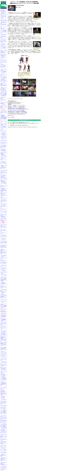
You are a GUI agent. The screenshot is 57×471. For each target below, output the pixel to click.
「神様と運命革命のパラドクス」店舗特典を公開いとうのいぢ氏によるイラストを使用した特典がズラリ (3, 379)
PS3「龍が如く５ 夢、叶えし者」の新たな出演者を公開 (3, 439)
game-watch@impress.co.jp (24, 125)
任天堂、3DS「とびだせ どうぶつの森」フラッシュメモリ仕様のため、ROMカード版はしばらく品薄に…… (3, 16)
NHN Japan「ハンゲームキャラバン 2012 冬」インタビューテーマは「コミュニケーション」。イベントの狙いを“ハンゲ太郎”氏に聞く (3, 210)
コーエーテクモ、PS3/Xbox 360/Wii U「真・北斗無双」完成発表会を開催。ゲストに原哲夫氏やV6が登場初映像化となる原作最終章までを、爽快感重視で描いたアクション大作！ (3, 117)
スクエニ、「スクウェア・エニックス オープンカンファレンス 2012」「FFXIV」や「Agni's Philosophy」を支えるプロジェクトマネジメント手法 (3, 205)
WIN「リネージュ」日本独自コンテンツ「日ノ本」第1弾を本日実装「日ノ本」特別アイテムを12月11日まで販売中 (3, 368)
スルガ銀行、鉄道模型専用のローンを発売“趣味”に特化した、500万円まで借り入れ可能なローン (3, 246)
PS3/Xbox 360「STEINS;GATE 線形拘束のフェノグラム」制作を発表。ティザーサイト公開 (3, 442)
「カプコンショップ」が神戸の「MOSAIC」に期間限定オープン (3, 186)
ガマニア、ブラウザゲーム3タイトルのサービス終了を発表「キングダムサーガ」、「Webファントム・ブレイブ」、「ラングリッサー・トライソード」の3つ (3, 273)
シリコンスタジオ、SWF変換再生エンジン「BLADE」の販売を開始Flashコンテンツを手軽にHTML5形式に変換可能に (3, 305)
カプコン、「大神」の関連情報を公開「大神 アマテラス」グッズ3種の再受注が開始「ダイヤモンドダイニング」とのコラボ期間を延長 (3, 181)
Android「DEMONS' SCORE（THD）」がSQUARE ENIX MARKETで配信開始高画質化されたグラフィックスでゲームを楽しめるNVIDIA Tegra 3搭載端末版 (3, 338)
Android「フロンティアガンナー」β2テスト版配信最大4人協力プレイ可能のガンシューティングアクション (3, 242)
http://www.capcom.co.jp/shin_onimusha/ (14, 103)
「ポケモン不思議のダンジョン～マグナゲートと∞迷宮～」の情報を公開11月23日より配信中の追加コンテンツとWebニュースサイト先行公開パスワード (3, 412)
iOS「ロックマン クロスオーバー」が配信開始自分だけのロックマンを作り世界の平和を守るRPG (3, 146)
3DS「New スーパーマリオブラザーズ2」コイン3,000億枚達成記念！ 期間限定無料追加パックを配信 (3, 319)
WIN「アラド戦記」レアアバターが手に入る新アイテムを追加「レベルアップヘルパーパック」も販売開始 (3, 269)
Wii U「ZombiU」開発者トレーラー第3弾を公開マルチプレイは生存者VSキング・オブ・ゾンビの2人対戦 (3, 31)
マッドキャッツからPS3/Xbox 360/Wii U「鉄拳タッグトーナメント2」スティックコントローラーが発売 (3, 327)
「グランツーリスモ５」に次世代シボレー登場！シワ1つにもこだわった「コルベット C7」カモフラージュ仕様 (3, 137)
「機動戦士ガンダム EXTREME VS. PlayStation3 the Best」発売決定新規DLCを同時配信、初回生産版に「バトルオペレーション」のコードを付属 (3, 251)
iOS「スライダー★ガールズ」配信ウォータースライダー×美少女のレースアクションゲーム (3, 158)
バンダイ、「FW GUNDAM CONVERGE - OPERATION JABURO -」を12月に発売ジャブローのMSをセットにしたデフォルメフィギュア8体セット (3, 56)
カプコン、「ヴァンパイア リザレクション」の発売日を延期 (3, 372)
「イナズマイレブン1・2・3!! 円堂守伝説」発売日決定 (3, 266)
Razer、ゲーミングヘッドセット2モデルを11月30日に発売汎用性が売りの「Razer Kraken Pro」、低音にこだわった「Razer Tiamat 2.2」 (3, 226)
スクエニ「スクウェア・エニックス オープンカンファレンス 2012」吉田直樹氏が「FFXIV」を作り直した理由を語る (3, 310)
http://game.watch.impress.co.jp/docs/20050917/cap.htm (16, 108)
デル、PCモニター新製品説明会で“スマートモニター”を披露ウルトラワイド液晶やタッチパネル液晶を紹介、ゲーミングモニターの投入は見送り (3, 126)
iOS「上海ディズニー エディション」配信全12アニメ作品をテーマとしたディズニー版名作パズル (3, 162)
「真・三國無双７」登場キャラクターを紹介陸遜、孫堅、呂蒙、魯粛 (3, 334)
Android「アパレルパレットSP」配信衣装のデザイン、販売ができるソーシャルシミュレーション (3, 287)
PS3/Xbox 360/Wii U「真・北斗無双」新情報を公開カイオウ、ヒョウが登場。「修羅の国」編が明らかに (3, 24)
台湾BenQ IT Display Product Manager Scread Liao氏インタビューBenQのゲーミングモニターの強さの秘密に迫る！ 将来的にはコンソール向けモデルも (3, 393)
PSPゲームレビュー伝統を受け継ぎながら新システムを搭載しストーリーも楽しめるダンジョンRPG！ (3, 11)
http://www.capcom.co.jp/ (12, 101)
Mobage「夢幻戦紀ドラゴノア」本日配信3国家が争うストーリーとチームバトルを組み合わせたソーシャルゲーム (3, 80)
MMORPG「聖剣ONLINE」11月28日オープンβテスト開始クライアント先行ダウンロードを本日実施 (3, 375)
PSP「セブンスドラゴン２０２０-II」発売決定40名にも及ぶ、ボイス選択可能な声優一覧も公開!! (3, 402)
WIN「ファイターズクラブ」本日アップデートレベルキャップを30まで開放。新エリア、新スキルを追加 (3, 323)
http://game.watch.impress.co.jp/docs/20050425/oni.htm (16, 113)
